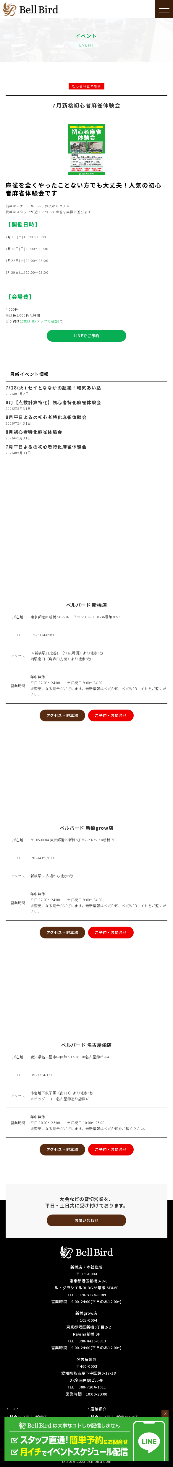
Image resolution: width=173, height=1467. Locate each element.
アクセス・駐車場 (62, 715)
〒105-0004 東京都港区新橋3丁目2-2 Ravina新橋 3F (72, 839)
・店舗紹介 (97, 1408)
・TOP (12, 1408)
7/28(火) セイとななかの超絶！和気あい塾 (53, 388)
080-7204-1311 (42, 1074)
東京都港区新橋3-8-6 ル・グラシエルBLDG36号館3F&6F (76, 616)
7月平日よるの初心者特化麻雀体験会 (46, 447)
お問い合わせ (86, 1220)
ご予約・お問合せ (111, 715)
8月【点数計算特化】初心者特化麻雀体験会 (53, 402)
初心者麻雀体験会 (86, 86)
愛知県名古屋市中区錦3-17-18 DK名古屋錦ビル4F (70, 1056)
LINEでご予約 (86, 335)
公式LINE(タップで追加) (39, 321)
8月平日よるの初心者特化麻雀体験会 (46, 417)
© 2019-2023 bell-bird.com (86, 1461)
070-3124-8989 (42, 634)
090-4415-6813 (42, 857)
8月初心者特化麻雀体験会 (34, 432)
